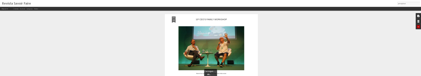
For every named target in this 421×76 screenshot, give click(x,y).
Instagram (30, 9)
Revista (16, 9)
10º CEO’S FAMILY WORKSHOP (211, 19)
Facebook (22, 9)
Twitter (36, 9)
